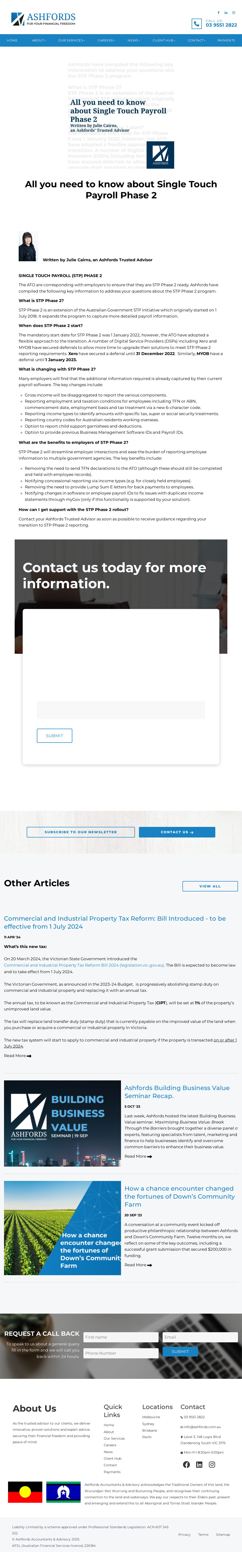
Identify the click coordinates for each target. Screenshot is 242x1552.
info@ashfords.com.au (201, 1427)
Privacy (184, 1534)
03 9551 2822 (193, 1417)
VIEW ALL (228, 884)
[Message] (121, 710)
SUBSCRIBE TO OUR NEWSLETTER (61, 830)
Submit (54, 735)
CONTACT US (152, 830)
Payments (226, 40)
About (38, 40)
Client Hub (163, 40)
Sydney (148, 1424)
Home (12, 40)
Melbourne (151, 1417)
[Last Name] (165, 644)
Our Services (70, 40)
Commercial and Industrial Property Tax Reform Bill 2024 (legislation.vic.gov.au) (84, 965)
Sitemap (223, 1534)
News (133, 40)
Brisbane (149, 1430)
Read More (17, 1055)
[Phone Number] (165, 675)
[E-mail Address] (77, 675)
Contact (196, 40)
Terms (203, 1534)
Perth (146, 1437)
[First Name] (77, 644)
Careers (105, 40)
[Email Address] (200, 1337)
